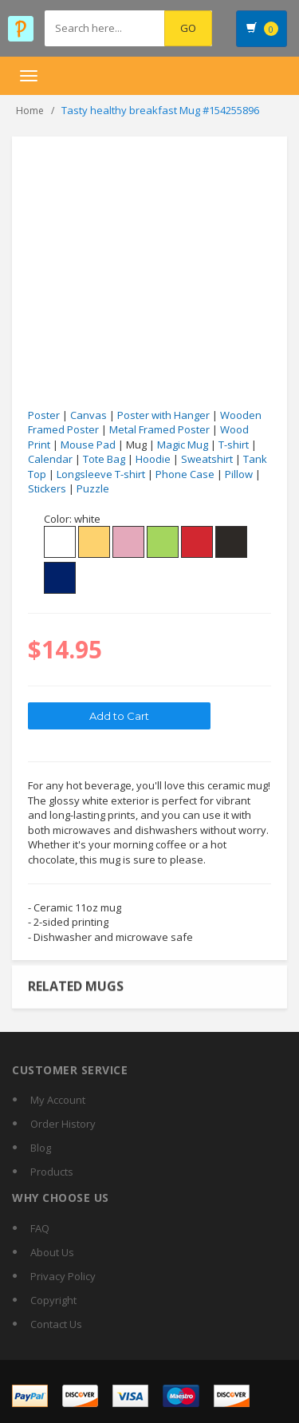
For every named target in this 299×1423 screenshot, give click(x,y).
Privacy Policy (63, 1276)
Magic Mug (182, 444)
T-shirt (233, 444)
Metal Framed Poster (159, 429)
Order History (63, 1124)
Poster (44, 415)
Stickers (47, 488)
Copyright (53, 1300)
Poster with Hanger (163, 415)
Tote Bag (104, 459)
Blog (40, 1147)
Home (30, 110)
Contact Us (56, 1324)
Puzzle (93, 488)
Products (51, 1171)
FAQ (39, 1228)
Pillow (239, 474)
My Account (57, 1100)
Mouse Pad (88, 444)
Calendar (50, 459)
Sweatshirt (207, 459)
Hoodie (153, 459)
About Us (52, 1252)
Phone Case (184, 474)
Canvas (88, 415)
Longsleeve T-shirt (101, 474)
